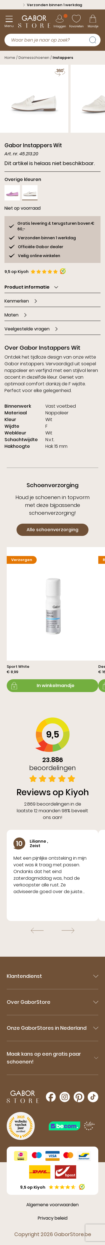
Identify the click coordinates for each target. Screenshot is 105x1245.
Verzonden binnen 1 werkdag (52, 5)
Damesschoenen (33, 57)
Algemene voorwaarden (52, 1205)
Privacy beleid (52, 1218)
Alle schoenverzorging (52, 529)
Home (9, 57)
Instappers (63, 57)
